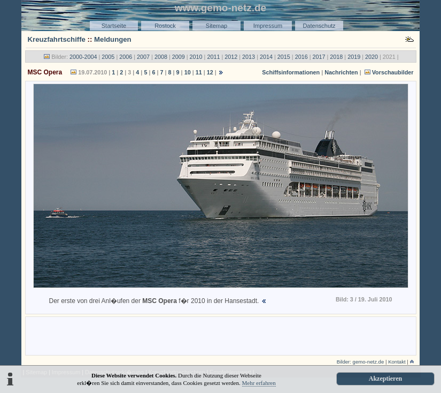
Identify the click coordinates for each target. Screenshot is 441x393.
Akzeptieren (385, 378)
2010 (196, 57)
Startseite (114, 25)
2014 (266, 57)
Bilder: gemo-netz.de (360, 362)
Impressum (267, 25)
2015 (283, 57)
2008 (160, 57)
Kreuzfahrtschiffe (57, 39)
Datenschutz (319, 25)
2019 (353, 57)
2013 (248, 57)
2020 (371, 57)
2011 (213, 57)
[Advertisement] (221, 335)
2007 (143, 57)
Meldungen (112, 39)
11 (199, 72)
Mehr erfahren (259, 383)
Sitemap (216, 25)
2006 (125, 57)
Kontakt (397, 362)
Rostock (165, 25)
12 (210, 72)
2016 (301, 57)
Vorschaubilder (393, 72)
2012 (231, 57)
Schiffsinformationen (291, 72)
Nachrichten (341, 72)
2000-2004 (83, 57)
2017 (318, 57)
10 (187, 72)
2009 (178, 57)
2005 (108, 57)
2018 (336, 57)
